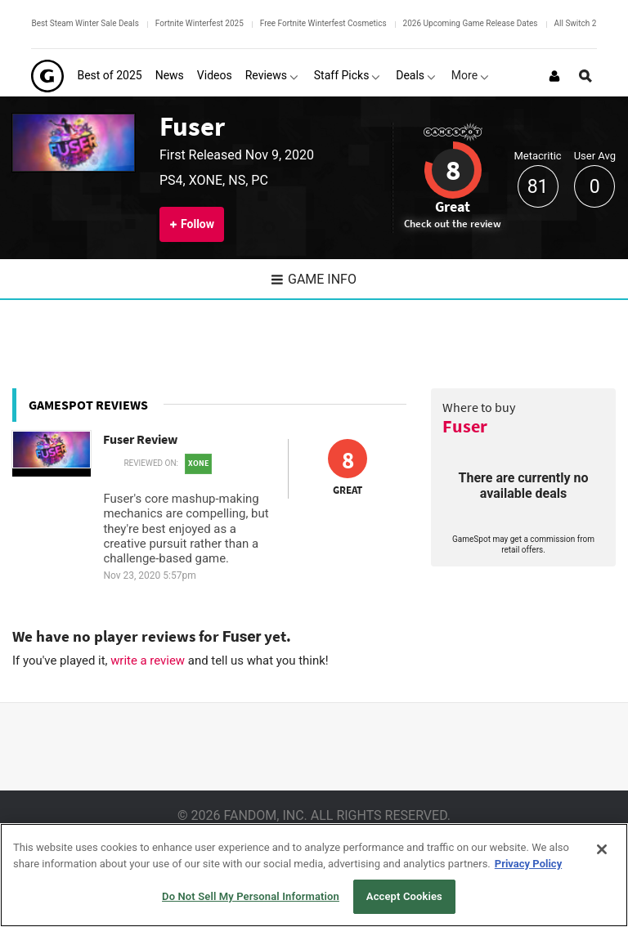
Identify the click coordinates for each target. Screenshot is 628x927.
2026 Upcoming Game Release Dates (470, 23)
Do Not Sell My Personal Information (250, 896)
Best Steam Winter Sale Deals (84, 23)
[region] (314, 875)
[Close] (602, 849)
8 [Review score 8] (453, 170)
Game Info (314, 279)
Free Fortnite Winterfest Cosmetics (323, 23)
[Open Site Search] (585, 76)
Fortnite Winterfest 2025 (199, 23)
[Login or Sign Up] (554, 76)
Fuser (192, 126)
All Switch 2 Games (589, 23)
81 (538, 187)
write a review (147, 660)
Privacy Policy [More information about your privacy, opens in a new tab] (528, 864)
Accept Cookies (404, 896)
